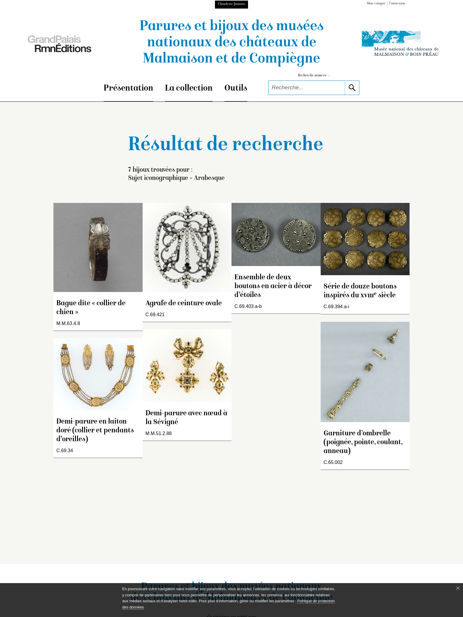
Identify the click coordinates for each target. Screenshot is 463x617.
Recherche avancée (314, 75)
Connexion (397, 4)
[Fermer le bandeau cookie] (458, 588)
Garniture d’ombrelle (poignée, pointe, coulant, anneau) (363, 442)
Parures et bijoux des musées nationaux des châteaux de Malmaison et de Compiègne (232, 43)
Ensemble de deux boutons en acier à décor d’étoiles (273, 286)
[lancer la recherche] (352, 88)
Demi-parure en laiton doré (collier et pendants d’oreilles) (95, 430)
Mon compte (376, 4)
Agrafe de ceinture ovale (184, 303)
